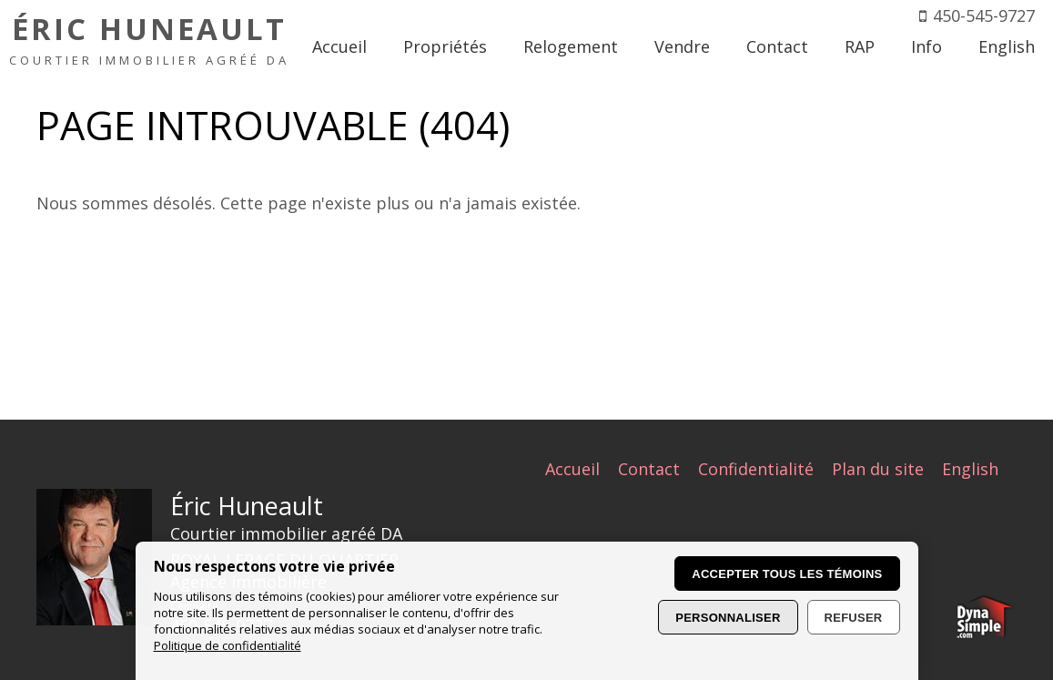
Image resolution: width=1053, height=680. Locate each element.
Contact (649, 469)
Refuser (854, 617)
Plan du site (878, 469)
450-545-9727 (984, 15)
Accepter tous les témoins (787, 574)
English (970, 469)
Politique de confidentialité (227, 645)
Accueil (572, 469)
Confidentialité (756, 469)
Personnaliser (727, 617)
